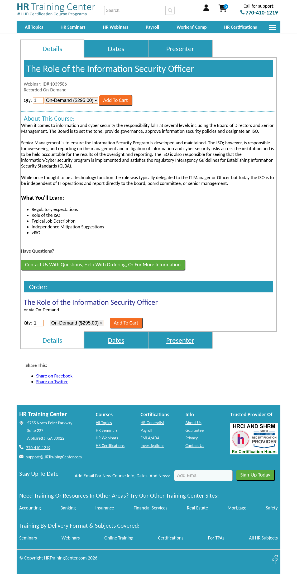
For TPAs (216, 538)
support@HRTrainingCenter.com (54, 456)
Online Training (118, 538)
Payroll (152, 27)
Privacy (191, 437)
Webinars (70, 538)
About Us (193, 422)
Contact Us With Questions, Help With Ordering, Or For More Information (103, 264)
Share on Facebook (54, 376)
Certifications (170, 538)
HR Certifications (240, 27)
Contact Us (194, 445)
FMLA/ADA (150, 437)
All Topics (34, 27)
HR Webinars (115, 27)
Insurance (104, 508)
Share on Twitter (52, 382)
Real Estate (197, 508)
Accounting (30, 508)
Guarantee (194, 430)
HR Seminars (73, 27)
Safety (272, 508)
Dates (116, 48)
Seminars (28, 538)
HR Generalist (152, 422)
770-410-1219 (38, 447)
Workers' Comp (192, 27)
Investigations (152, 445)
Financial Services (150, 508)
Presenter (180, 48)
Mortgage (237, 508)
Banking (68, 508)
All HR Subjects (263, 538)
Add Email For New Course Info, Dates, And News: (122, 476)
